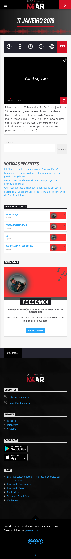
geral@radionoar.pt (20, 402)
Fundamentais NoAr (16, 224)
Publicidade (13, 492)
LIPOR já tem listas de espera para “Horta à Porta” (31, 169)
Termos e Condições (18, 496)
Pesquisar (8, 142)
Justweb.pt (32, 530)
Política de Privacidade (19, 484)
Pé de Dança (12, 214)
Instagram (12, 424)
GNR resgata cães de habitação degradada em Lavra (32, 187)
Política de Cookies (17, 488)
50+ (7, 235)
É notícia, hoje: (36, 79)
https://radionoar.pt (19, 397)
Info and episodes (35, 330)
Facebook (12, 420)
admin (9, 98)
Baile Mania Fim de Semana (20, 246)
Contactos (12, 500)
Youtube (11, 428)
